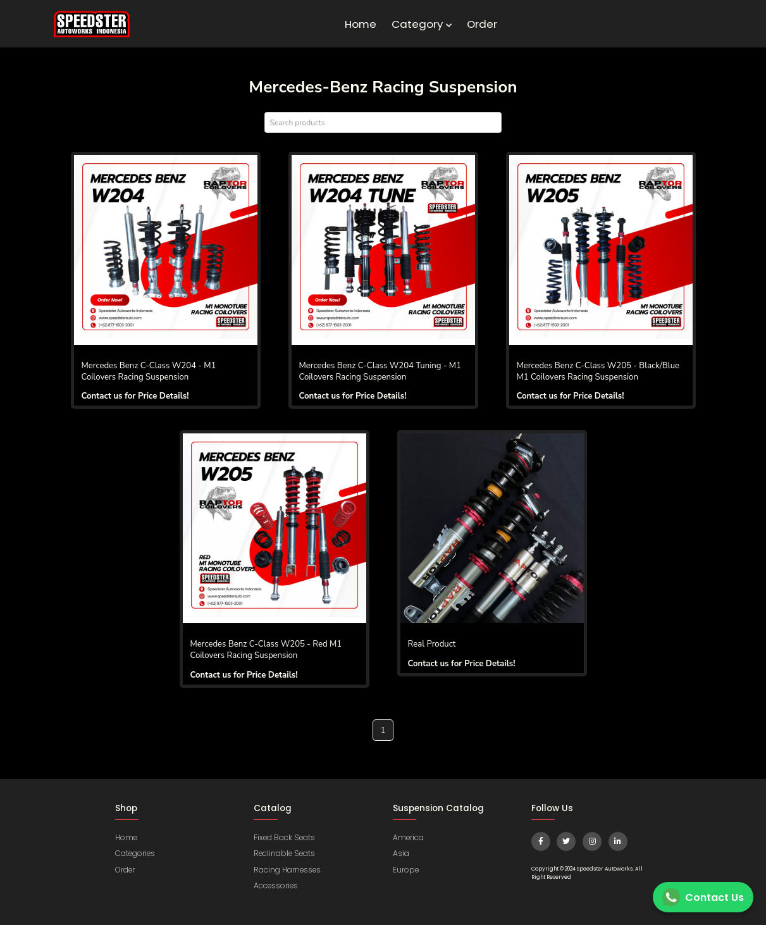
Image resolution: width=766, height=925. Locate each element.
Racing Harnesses (288, 869)
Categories (135, 853)
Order (482, 24)
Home (360, 24)
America (408, 837)
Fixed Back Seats (285, 837)
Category (422, 24)
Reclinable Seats (285, 853)
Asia (401, 853)
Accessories (276, 885)
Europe (406, 869)
